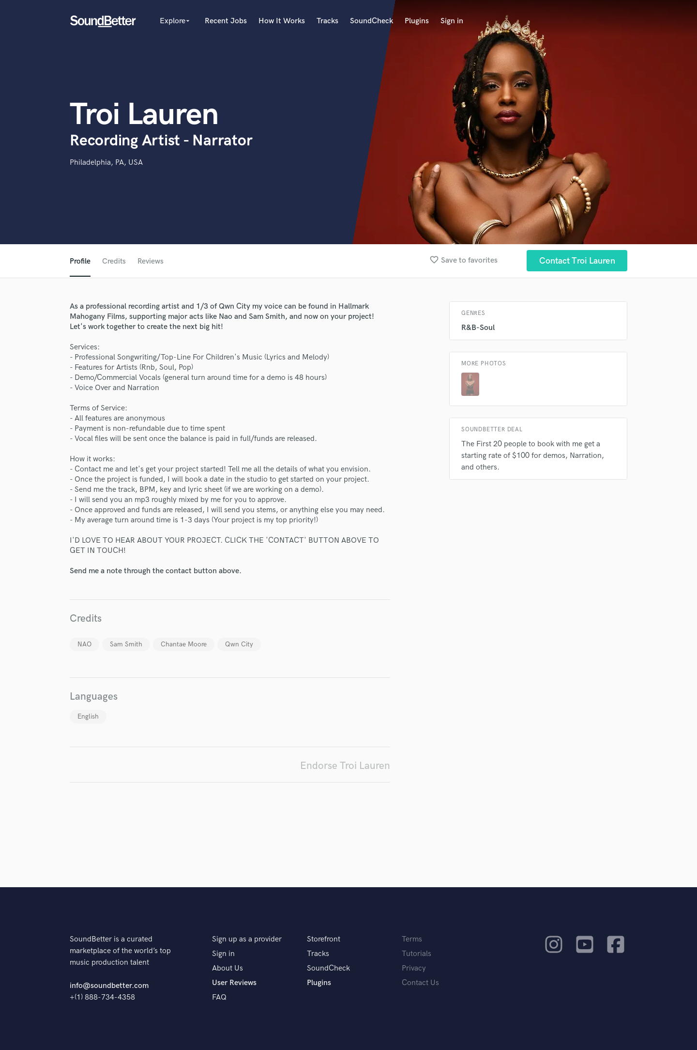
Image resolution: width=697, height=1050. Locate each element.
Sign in (451, 21)
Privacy (414, 968)
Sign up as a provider (247, 939)
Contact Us (420, 982)
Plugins (417, 21)
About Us (227, 968)
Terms (412, 939)
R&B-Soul (478, 327)
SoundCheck (371, 21)
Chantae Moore (184, 644)
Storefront (323, 939)
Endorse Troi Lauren (345, 766)
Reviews (151, 261)
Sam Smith (126, 644)
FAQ (219, 997)
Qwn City (239, 644)
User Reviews (234, 982)
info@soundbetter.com (109, 985)
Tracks (327, 21)
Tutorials (416, 953)
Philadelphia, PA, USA (106, 162)
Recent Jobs (226, 21)
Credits (114, 261)
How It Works (281, 21)
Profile (80, 261)
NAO (84, 644)
